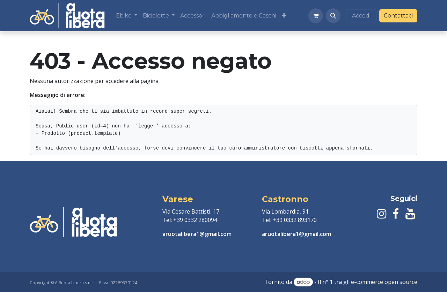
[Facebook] (395, 214)
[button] (333, 15)
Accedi (361, 15)
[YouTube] (410, 214)
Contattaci (398, 15)
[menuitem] (126, 16)
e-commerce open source (384, 282)
